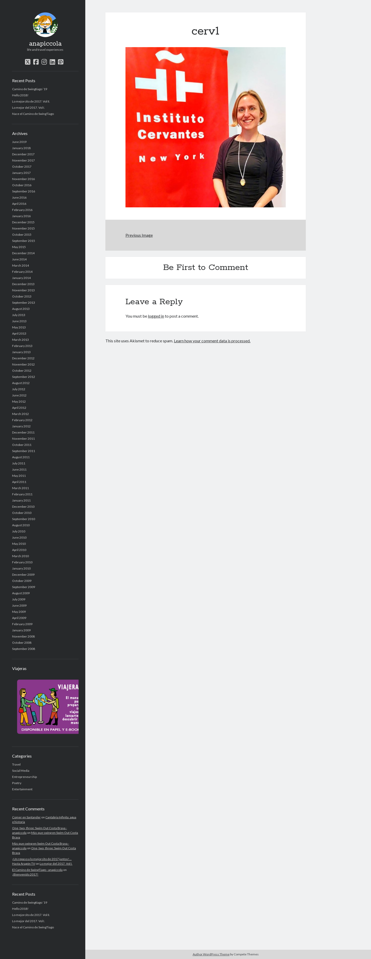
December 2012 (23, 358)
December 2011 (23, 432)
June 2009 (19, 605)
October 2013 (21, 296)
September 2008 (23, 649)
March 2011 (20, 488)
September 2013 (23, 302)
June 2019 (19, 142)
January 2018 (21, 148)
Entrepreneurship (24, 777)
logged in (156, 315)
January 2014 (21, 278)
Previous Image (139, 235)
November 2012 (23, 364)
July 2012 (18, 389)
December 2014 (23, 253)
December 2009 (23, 574)
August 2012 (21, 383)
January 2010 (21, 568)
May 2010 (19, 544)
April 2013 (19, 333)
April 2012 (19, 408)
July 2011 (18, 463)
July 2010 (18, 531)
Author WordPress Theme (211, 954)
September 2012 (23, 377)
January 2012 (21, 426)
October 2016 (21, 185)
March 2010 (20, 556)
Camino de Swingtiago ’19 (29, 89)
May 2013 (19, 327)
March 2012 (20, 414)
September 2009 (23, 587)
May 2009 (19, 612)
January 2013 (21, 352)
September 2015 (23, 241)
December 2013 (23, 284)
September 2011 (23, 451)
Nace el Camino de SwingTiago (33, 114)
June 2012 (19, 395)
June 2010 (19, 537)
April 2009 (19, 618)
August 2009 (21, 593)
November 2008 (23, 636)
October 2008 (21, 642)
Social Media (20, 771)
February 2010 (22, 562)
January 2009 (21, 630)
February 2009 (22, 624)
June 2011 (19, 469)
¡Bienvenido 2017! (25, 874)
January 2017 (21, 173)
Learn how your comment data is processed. (212, 340)
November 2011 (23, 438)
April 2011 (19, 482)
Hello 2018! (20, 95)
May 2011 (19, 476)
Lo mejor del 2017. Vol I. (28, 107)
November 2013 (23, 290)
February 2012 (22, 420)
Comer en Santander (26, 817)
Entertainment (22, 789)
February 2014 (22, 272)
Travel (16, 764)
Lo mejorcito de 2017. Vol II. (31, 101)
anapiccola (45, 44)
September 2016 (23, 191)
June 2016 (19, 197)
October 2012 (21, 370)
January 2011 (21, 500)
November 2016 (23, 179)
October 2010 (21, 513)
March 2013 (20, 340)
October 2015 (21, 234)
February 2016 (22, 210)
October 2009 (21, 581)
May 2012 (19, 401)
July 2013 (18, 315)
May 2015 (19, 247)
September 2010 (23, 519)
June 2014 (19, 259)
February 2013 (22, 346)
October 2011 (21, 445)
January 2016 (21, 216)
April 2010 (19, 550)
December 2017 (23, 154)
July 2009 (18, 599)
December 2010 (23, 506)
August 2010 (21, 525)
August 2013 (21, 309)
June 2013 (19, 321)
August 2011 (21, 457)
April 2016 (19, 204)
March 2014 (20, 265)
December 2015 (23, 222)
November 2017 (23, 160)
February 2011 (22, 494)
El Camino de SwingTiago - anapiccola (37, 870)
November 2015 (23, 228)
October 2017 (21, 166)
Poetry (16, 783)
